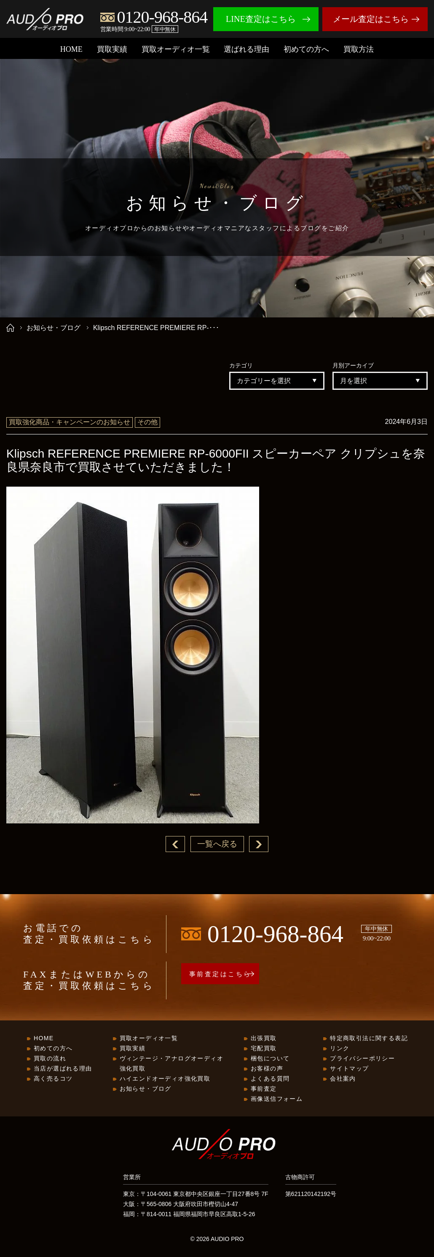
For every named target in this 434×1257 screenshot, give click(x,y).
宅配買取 (264, 1048)
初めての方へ (306, 49)
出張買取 (264, 1038)
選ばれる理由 (246, 49)
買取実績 (112, 49)
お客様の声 (267, 1068)
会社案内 (343, 1079)
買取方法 (358, 49)
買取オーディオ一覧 (176, 49)
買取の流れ (50, 1058)
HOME (71, 49)
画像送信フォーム (277, 1099)
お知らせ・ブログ (53, 327)
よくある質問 (270, 1079)
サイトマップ (349, 1068)
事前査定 (264, 1089)
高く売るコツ (53, 1079)
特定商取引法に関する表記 (369, 1038)
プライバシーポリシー (362, 1058)
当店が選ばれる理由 (63, 1068)
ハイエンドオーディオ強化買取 (165, 1079)
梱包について (270, 1058)
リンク (339, 1048)
